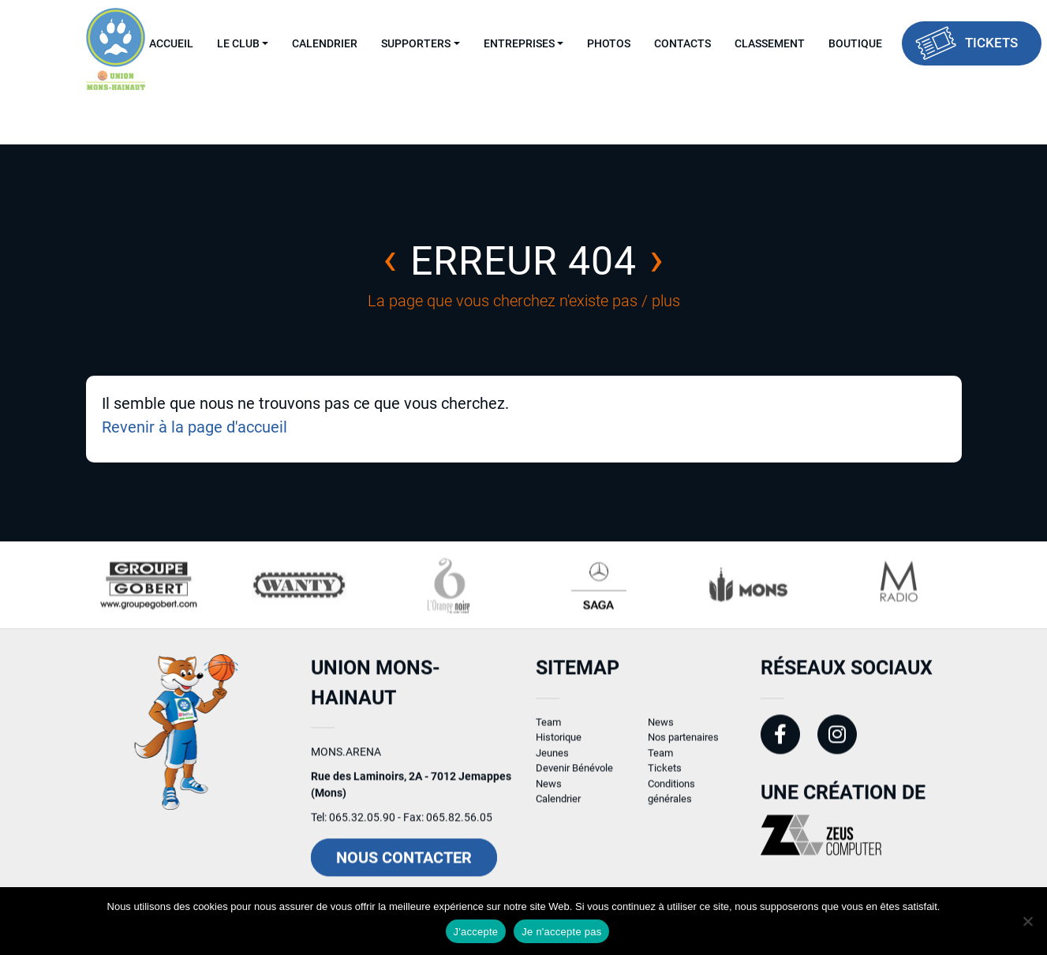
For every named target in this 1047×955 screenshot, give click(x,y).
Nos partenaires (683, 743)
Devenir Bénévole (574, 774)
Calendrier (324, 43)
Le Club (238, 43)
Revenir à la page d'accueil (194, 427)
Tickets (991, 43)
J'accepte (476, 932)
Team (548, 727)
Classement (770, 43)
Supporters (416, 43)
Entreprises (519, 43)
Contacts (682, 43)
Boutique (855, 43)
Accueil (171, 43)
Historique (558, 743)
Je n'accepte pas (561, 932)
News (549, 789)
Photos (608, 43)
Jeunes (552, 758)
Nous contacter (404, 863)
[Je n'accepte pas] (1027, 921)
